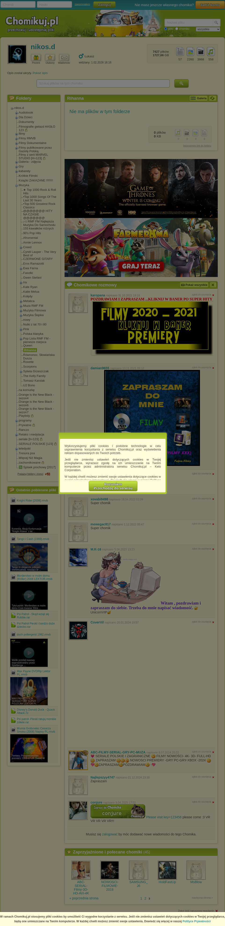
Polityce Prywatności (197, 921)
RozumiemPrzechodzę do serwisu (113, 486)
